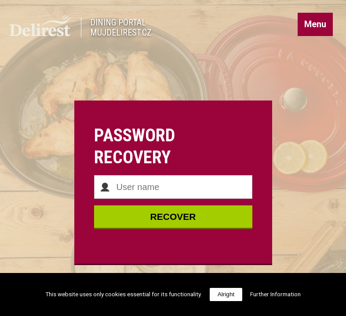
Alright (226, 294)
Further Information (275, 294)
